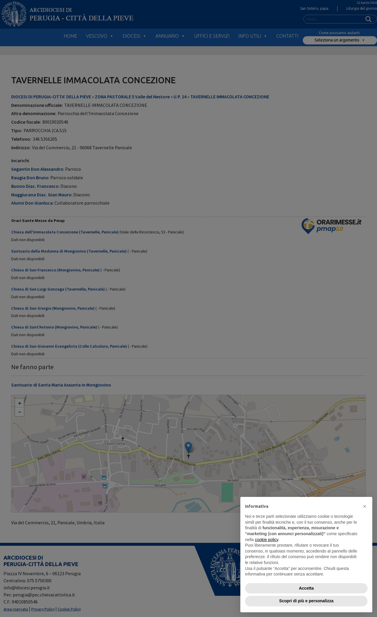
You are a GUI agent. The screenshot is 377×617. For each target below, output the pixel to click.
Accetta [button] (306, 588)
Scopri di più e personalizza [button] (306, 600)
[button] (364, 506)
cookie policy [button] (266, 539)
